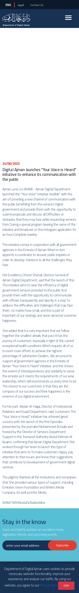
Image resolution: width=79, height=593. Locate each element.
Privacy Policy (49, 585)
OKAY (66, 585)
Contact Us (37, 5)
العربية (21, 5)
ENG (8, 5)
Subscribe (62, 545)
